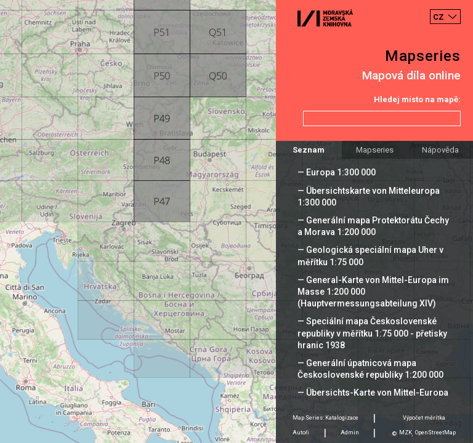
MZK (405, 432)
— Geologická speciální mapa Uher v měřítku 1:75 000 (370, 255)
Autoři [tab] (301, 432)
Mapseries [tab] (375, 149)
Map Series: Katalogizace (325, 418)
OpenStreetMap (435, 432)
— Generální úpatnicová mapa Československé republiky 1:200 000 (370, 369)
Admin (350, 432)
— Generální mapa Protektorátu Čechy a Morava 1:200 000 (373, 226)
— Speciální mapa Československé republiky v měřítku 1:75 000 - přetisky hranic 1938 (372, 332)
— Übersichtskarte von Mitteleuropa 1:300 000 (368, 196)
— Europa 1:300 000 (336, 172)
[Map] (236, 221)
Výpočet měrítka (424, 418)
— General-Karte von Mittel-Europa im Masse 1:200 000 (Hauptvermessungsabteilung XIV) (373, 291)
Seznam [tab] (309, 149)
